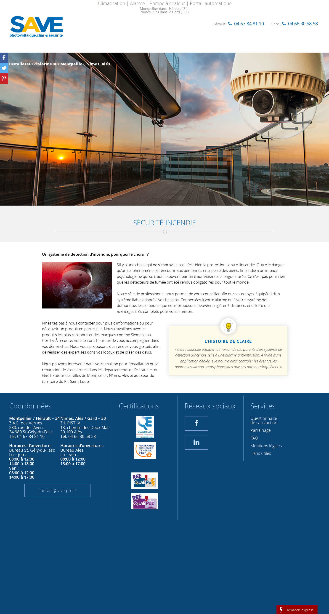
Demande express (299, 610)
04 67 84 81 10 (249, 24)
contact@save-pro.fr (57, 490)
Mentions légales (266, 445)
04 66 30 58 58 (303, 24)
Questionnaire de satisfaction (263, 420)
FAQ (254, 438)
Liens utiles (260, 453)
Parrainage (260, 430)
